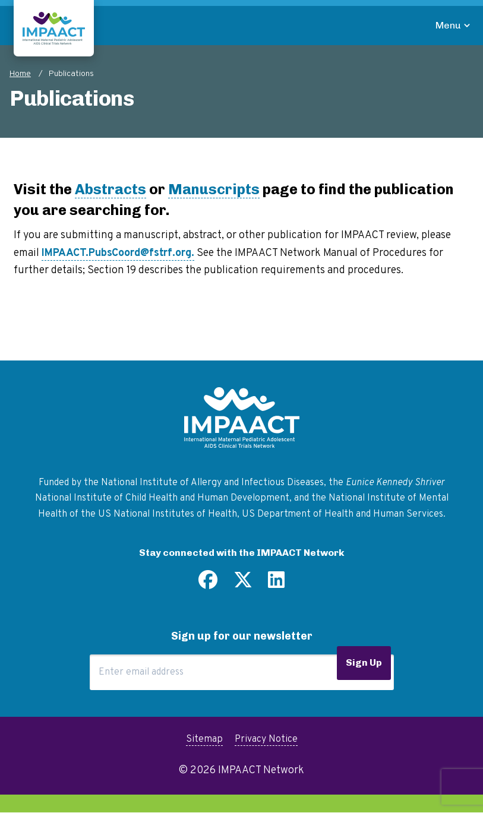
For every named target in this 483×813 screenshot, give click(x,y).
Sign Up (364, 662)
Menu (448, 25)
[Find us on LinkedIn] (276, 584)
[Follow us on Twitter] (242, 584)
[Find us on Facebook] (207, 584)
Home (20, 74)
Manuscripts (214, 189)
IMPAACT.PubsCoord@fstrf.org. (118, 253)
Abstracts (110, 189)
